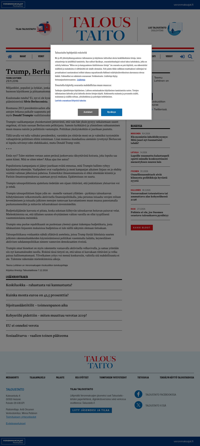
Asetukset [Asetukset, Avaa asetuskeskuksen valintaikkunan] (88, 112)
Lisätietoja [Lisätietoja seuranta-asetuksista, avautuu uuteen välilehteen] (81, 79)
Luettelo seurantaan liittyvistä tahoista (70, 100)
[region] (101, 82)
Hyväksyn (111, 112)
